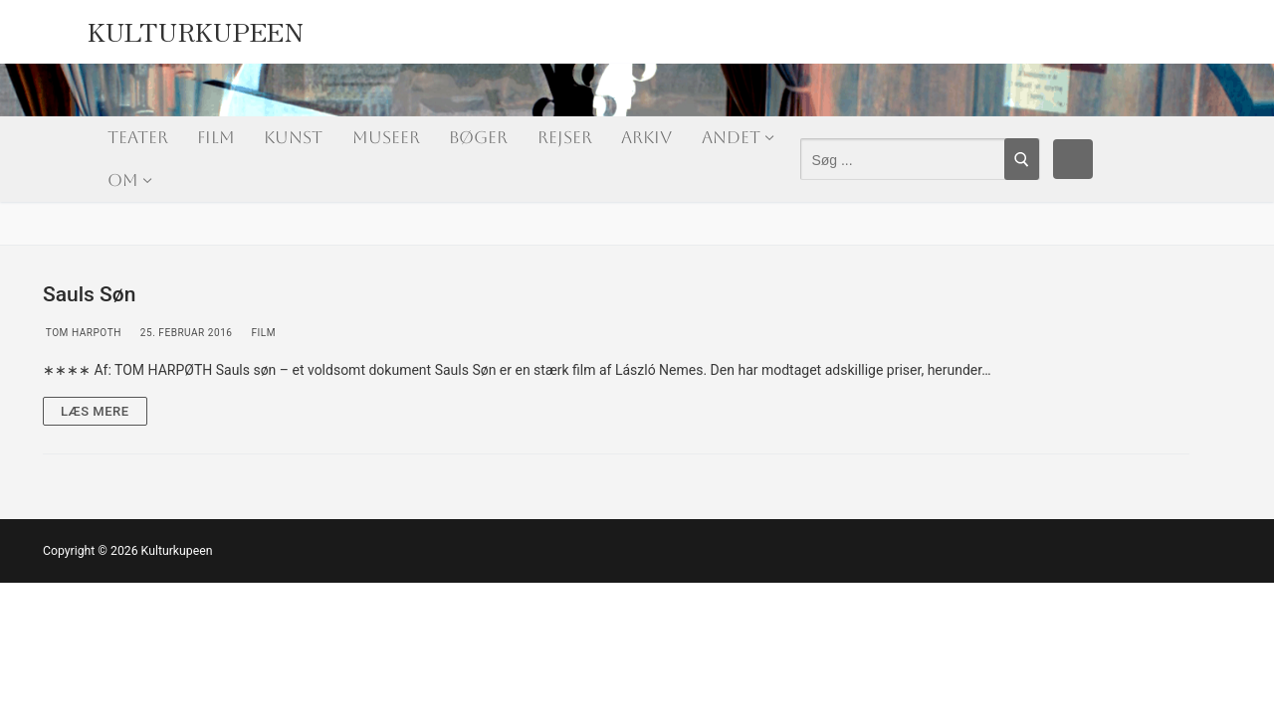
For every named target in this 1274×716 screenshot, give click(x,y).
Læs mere (95, 411)
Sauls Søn (89, 294)
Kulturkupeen (196, 26)
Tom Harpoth (82, 332)
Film (262, 332)
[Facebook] (1073, 159)
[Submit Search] (1021, 159)
